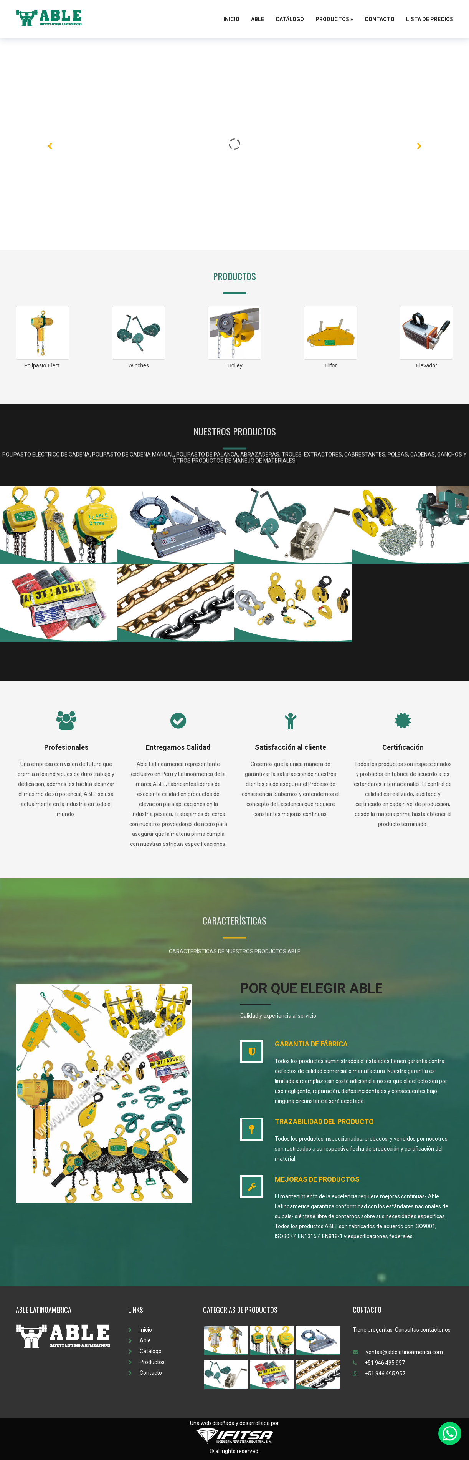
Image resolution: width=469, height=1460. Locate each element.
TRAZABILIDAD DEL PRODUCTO (324, 1122)
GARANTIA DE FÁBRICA (311, 1044)
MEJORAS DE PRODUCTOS (317, 1179)
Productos (146, 1362)
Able (257, 19)
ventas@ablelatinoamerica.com (398, 1352)
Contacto (380, 19)
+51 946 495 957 (379, 1363)
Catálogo (290, 19)
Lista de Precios (429, 19)
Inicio (231, 19)
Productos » (334, 19)
